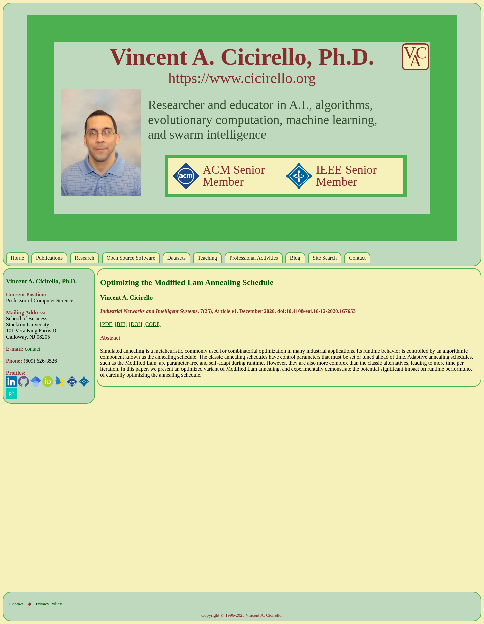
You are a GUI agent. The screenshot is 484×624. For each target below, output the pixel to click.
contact (32, 349)
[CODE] (152, 324)
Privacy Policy (49, 603)
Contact (16, 603)
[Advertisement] (138, 489)
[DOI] (135, 324)
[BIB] (121, 324)
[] (107, 324)
